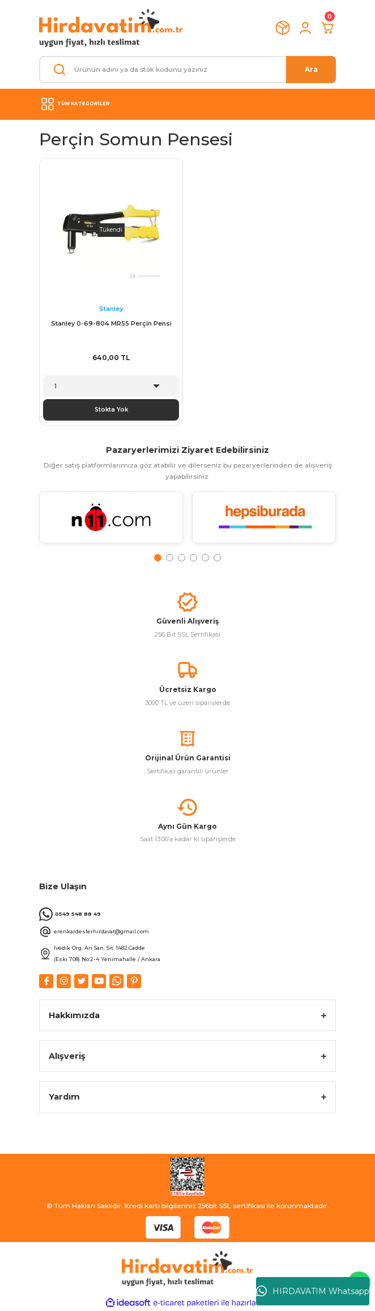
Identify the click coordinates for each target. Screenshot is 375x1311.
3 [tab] (181, 557)
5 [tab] (205, 557)
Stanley (111, 309)
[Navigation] (187, 104)
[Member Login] (305, 28)
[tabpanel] (111, 521)
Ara (311, 69)
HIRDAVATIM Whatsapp (312, 1291)
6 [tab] (217, 557)
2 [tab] (169, 557)
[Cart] (328, 28)
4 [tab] (193, 557)
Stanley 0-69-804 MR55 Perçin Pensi (111, 323)
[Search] (187, 69)
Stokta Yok (111, 409)
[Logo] (111, 28)
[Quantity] (111, 386)
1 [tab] (157, 557)
